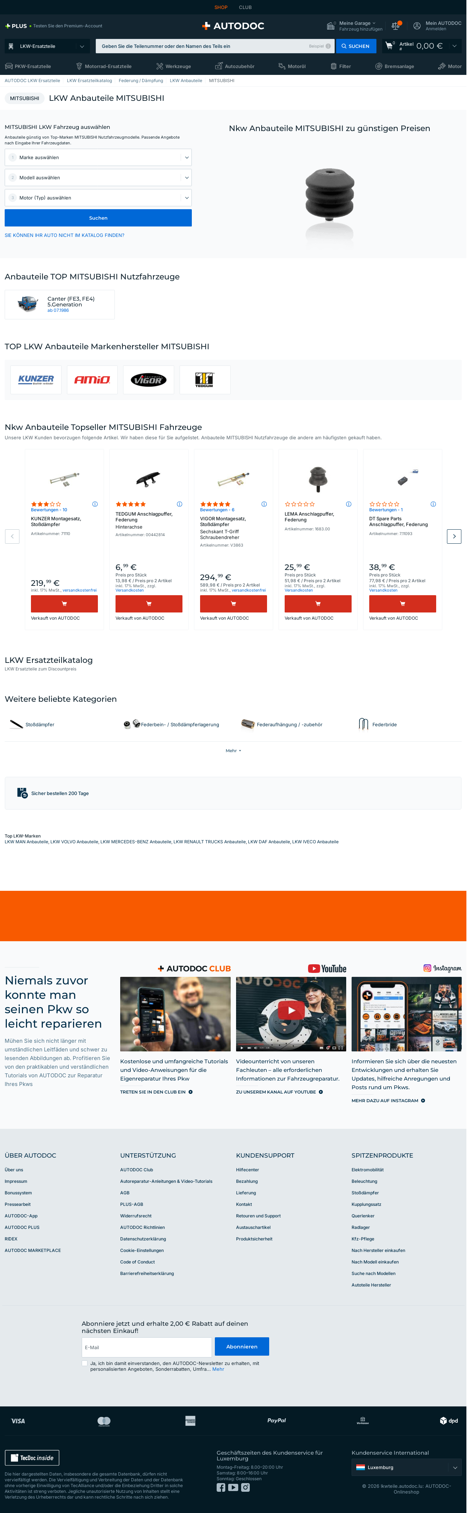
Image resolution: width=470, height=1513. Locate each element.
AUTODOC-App (21, 1215)
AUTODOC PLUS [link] (22, 1227)
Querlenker (363, 1215)
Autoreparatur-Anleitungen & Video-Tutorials (166, 1181)
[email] (146, 1347)
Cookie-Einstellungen (142, 1250)
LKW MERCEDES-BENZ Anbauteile (135, 841)
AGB (125, 1192)
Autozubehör (239, 66)
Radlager (361, 1227)
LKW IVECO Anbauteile (315, 841)
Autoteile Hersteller (371, 1285)
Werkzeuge (178, 66)
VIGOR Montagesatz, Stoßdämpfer (233, 528)
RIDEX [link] (11, 1239)
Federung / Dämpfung (141, 80)
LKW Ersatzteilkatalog (89, 80)
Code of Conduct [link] (137, 1262)
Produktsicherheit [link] (254, 1239)
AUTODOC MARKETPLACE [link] (33, 1250)
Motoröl (297, 66)
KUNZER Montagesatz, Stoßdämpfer (56, 521)
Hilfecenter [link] (247, 1169)
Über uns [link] (14, 1169)
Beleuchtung (364, 1181)
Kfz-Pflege (363, 1239)
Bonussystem (18, 1192)
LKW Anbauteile (186, 80)
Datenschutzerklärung (143, 1239)
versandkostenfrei (80, 590)
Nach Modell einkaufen (375, 1262)
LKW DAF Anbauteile (269, 841)
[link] (53, 26)
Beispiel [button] (316, 46)
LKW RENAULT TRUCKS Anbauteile (209, 841)
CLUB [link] (245, 7)
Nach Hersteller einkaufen (378, 1250)
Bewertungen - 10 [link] (49, 509)
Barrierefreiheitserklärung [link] (147, 1273)
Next (454, 536)
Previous (12, 536)
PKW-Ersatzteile (33, 66)
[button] (354, 26)
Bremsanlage (399, 66)
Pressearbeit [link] (18, 1204)
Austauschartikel (253, 1227)
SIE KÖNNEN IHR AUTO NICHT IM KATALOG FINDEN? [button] (65, 235)
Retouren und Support (258, 1215)
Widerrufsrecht (136, 1215)
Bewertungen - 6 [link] (217, 509)
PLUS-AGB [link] (131, 1204)
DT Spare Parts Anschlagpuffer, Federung (398, 521)
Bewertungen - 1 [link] (386, 509)
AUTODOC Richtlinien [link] (142, 1227)
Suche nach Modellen (374, 1273)
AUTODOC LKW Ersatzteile (32, 80)
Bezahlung (247, 1181)
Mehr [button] (218, 1369)
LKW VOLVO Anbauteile (74, 841)
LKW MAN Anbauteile (26, 841)
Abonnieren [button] (242, 1347)
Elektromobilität (368, 1169)
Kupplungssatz (366, 1204)
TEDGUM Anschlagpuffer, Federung (149, 520)
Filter (345, 66)
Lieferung (246, 1192)
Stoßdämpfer (365, 1192)
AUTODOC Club (136, 1169)
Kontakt (244, 1204)
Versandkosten (130, 590)
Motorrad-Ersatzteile (108, 66)
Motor (455, 66)
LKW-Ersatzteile (37, 46)
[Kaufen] (64, 603)
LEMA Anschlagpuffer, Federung (309, 516)
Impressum (16, 1181)
